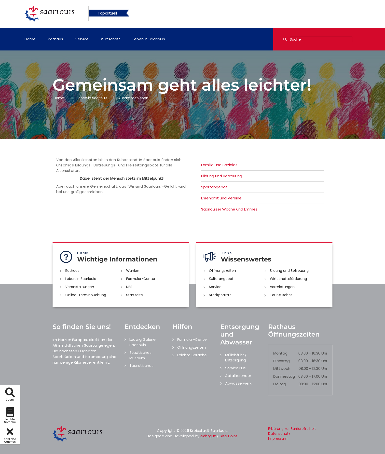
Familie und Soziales (219, 164)
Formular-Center (140, 278)
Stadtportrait (220, 294)
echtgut (208, 435)
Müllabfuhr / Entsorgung (236, 357)
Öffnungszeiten (222, 270)
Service (82, 39)
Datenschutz (279, 433)
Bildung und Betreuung (221, 175)
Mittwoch (281, 368)
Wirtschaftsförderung (288, 278)
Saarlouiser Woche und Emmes (229, 209)
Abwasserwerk (238, 383)
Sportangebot (214, 187)
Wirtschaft (110, 39)
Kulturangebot (221, 278)
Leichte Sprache (192, 354)
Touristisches (281, 294)
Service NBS (235, 368)
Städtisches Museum (140, 355)
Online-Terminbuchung (85, 294)
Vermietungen (282, 286)
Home (30, 39)
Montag (280, 353)
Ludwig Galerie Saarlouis (142, 342)
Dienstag (281, 360)
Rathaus (55, 39)
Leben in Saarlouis (149, 39)
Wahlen (132, 270)
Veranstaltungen (79, 286)
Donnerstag (284, 376)
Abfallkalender (238, 375)
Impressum (278, 438)
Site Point (229, 435)
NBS (129, 286)
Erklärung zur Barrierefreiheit (292, 428)
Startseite (134, 294)
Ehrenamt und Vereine (221, 198)
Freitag (279, 384)
